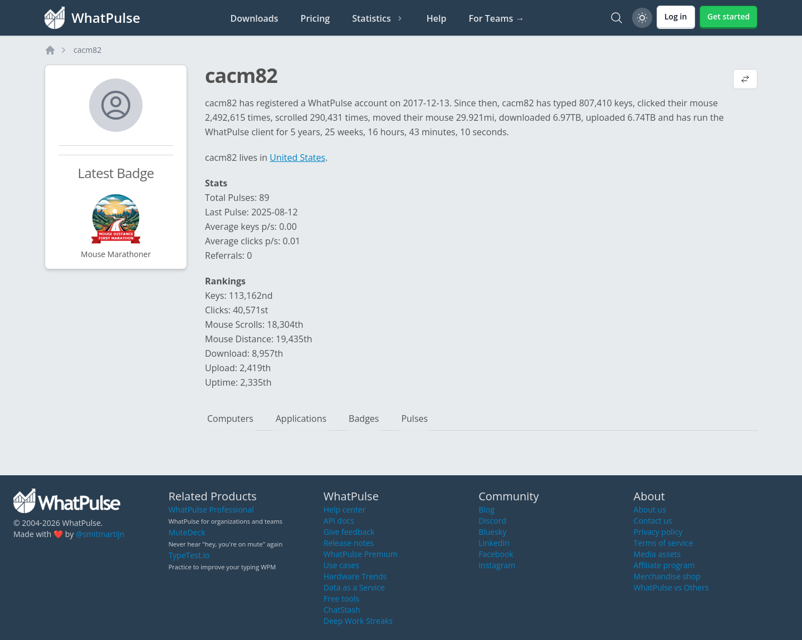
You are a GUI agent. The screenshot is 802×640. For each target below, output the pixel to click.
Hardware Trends (355, 576)
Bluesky (492, 531)
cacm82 (87, 50)
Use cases (341, 565)
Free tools (341, 598)
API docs (339, 520)
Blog (486, 509)
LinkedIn (494, 543)
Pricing (315, 18)
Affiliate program (664, 565)
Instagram (496, 565)
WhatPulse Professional (210, 509)
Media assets (657, 554)
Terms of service (663, 543)
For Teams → (496, 18)
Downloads (254, 18)
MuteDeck (186, 532)
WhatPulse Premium (361, 554)
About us (650, 509)
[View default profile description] (745, 80)
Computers (230, 418)
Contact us (653, 520)
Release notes (349, 543)
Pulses (414, 418)
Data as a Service (354, 587)
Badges (364, 418)
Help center (345, 509)
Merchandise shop (667, 576)
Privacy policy (658, 531)
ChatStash (342, 609)
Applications (301, 418)
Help (437, 18)
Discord (492, 520)
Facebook (495, 554)
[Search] (616, 17)
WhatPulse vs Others (671, 587)
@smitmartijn (100, 534)
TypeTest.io (188, 555)
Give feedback (349, 531)
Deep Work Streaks (358, 621)
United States (297, 157)
